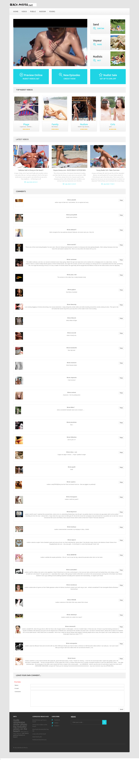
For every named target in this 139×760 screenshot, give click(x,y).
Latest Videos (22, 139)
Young (52, 11)
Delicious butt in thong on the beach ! (31, 170)
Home (15, 11)
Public (33, 11)
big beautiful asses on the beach (20, 728)
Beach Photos (24, 747)
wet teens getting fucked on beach (21, 735)
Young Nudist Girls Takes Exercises (107, 170)
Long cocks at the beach (39, 734)
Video (24, 11)
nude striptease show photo (20, 722)
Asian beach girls (37, 736)
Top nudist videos (24, 90)
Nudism (42, 11)
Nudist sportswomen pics (39, 739)
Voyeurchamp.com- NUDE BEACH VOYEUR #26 (69, 170)
